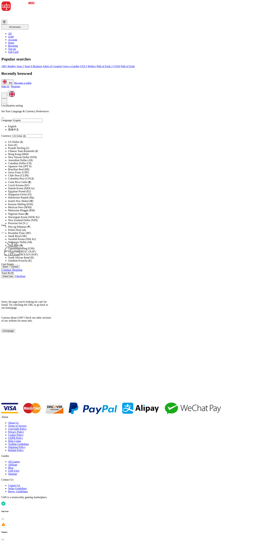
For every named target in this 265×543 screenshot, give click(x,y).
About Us (13, 422)
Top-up (12, 48)
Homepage (8, 331)
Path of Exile (128, 66)
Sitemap (12, 473)
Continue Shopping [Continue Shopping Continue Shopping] (11, 269)
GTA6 (116, 66)
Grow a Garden (71, 66)
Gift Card (13, 51)
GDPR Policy (15, 438)
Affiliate (12, 464)
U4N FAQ (13, 470)
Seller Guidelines (17, 488)
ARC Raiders (8, 66)
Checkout (20, 276)
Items (11, 42)
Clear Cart (8, 276)
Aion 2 (20, 66)
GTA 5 (83, 66)
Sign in (5, 86)
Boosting (13, 45)
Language (6, 120)
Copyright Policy (17, 428)
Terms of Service (17, 425)
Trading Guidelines (18, 444)
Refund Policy (16, 450)
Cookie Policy (15, 434)
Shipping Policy (17, 447)
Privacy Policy (16, 431)
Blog (10, 467)
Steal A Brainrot (33, 66)
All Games (14, 461)
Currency (6, 135)
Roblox (92, 66)
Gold (11, 36)
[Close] (2, 117)
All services (14, 27)
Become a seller (22, 82)
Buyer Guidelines (18, 491)
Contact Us (14, 485)
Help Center (14, 441)
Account (12, 39)
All (9, 33)
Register (15, 86)
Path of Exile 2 (105, 66)
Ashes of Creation (52, 66)
